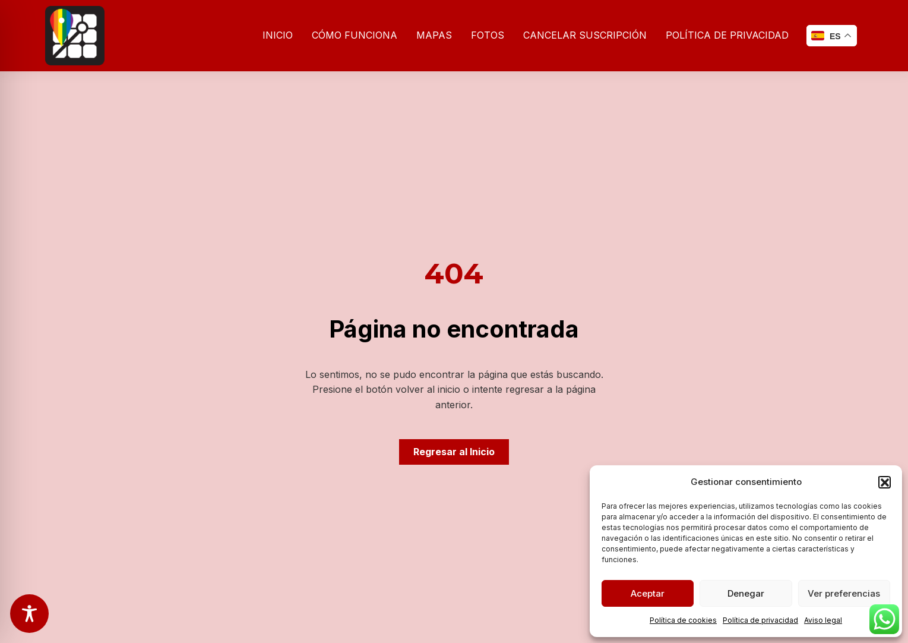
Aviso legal (823, 620)
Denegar (745, 593)
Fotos (487, 35)
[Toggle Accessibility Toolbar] (29, 613)
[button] (884, 482)
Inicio (277, 35)
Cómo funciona (354, 35)
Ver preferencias (844, 593)
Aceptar (648, 593)
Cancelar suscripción (585, 35)
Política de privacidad (760, 620)
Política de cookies (683, 620)
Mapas (434, 35)
